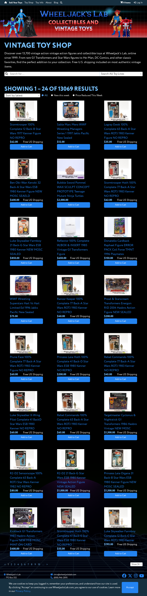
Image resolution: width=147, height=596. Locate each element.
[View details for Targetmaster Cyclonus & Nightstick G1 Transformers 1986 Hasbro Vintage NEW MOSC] (120, 413)
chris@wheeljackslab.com (65, 575)
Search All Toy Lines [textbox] (112, 74)
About (49, 3)
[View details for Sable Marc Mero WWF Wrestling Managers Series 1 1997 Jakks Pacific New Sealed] (73, 122)
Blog (56, 3)
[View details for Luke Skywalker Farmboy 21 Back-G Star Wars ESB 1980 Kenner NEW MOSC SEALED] (26, 238)
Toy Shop (28, 3)
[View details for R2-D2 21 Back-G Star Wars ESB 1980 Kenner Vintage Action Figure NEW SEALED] (73, 471)
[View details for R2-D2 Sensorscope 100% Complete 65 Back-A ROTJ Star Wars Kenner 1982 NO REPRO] (26, 471)
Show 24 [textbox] (135, 564)
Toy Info (39, 3)
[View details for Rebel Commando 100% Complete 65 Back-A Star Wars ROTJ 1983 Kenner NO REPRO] (73, 413)
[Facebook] (124, 576)
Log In (138, 2)
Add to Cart (26, 147)
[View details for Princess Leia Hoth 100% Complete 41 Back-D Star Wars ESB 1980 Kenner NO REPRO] (73, 355)
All (46, 95)
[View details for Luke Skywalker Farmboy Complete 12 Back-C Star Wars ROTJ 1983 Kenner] (120, 526)
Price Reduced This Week (88, 95)
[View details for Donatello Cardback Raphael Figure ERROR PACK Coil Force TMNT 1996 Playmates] (120, 238)
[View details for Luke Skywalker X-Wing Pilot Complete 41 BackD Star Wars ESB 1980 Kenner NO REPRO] (26, 413)
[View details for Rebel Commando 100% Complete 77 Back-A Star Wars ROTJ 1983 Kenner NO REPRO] (120, 355)
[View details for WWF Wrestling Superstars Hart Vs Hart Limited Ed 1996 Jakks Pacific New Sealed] (26, 297)
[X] (130, 576)
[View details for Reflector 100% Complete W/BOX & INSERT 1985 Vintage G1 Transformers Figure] (73, 238)
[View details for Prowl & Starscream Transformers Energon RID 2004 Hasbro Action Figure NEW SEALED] (120, 297)
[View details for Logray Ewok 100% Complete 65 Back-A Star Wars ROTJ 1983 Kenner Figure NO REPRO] (120, 122)
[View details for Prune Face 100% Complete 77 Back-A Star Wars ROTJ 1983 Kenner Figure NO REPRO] (26, 355)
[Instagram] (136, 576)
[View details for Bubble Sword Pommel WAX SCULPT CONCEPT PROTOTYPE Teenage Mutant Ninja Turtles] (73, 180)
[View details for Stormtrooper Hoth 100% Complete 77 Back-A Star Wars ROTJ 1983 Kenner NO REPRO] (120, 180)
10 (39, 564)
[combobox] (121, 74)
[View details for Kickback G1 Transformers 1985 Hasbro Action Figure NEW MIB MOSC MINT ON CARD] (26, 529)
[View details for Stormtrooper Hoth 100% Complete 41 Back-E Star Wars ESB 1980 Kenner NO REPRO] (73, 529)
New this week (61, 95)
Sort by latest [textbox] (14, 95)
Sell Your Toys (15, 3)
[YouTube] (141, 576)
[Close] (130, 587)
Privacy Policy (23, 591)
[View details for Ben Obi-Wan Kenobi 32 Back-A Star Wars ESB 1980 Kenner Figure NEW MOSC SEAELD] (26, 180)
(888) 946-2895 (61, 578)
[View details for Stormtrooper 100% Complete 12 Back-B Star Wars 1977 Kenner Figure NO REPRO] (26, 122)
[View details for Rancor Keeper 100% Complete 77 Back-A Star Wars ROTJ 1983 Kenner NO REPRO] (73, 297)
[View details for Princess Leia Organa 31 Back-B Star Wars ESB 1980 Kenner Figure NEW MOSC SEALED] (120, 471)
